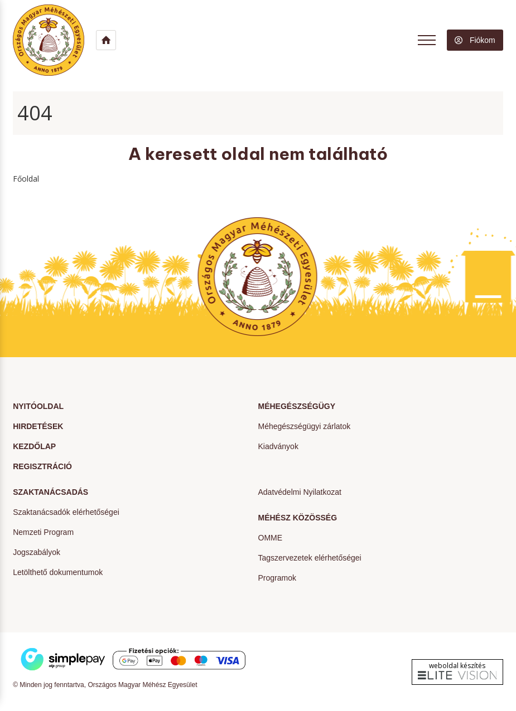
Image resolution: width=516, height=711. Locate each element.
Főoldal (26, 178)
